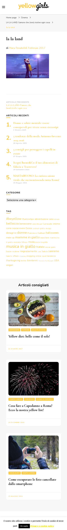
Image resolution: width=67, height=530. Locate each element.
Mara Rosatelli (17, 48)
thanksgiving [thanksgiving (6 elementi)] (13, 260)
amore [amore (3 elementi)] (56, 219)
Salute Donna (39, 330)
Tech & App (14, 473)
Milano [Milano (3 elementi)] (24, 242)
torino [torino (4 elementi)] (23, 260)
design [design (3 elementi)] (48, 228)
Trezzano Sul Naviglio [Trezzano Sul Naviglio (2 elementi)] (45, 261)
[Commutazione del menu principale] (3, 7)
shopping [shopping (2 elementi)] (22, 256)
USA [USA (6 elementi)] (56, 260)
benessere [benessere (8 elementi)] (25, 224)
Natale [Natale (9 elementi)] (40, 247)
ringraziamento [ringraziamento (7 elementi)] (28, 251)
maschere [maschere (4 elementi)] (44, 237)
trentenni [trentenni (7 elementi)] (32, 260)
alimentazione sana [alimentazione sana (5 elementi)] (44, 219)
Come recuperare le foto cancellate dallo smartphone (32, 481)
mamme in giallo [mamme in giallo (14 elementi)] (27, 237)
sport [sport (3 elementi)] (44, 256)
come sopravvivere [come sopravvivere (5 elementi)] (15, 228)
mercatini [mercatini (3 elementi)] (17, 242)
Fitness (25, 330)
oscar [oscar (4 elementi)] (47, 247)
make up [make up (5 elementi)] (10, 237)
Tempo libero (15, 399)
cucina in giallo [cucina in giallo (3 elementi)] (39, 228)
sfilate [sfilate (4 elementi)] (16, 256)
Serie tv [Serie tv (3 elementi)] (9, 256)
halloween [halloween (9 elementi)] (52, 233)
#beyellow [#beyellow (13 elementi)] (14, 219)
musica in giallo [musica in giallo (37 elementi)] (20, 246)
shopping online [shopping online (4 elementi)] (33, 256)
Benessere (14, 330)
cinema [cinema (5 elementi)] (56, 223)
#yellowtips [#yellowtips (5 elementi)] (28, 219)
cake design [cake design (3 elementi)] (37, 224)
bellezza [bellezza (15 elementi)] (12, 223)
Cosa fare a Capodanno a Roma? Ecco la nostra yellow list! (30, 408)
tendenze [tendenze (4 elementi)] (51, 256)
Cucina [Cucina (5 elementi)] (29, 228)
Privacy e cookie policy (42, 526)
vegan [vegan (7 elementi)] (9, 265)
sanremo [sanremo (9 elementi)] (53, 251)
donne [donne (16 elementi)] (22, 232)
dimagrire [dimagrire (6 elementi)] (11, 233)
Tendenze (29, 399)
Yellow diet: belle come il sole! (29, 336)
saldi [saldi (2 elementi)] (39, 252)
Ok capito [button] (24, 526)
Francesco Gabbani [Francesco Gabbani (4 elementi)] (36, 233)
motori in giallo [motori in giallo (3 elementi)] (41, 242)
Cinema (24, 17)
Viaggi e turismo (45, 399)
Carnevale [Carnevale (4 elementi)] (47, 223)
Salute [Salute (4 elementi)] (45, 251)
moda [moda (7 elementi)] (31, 242)
